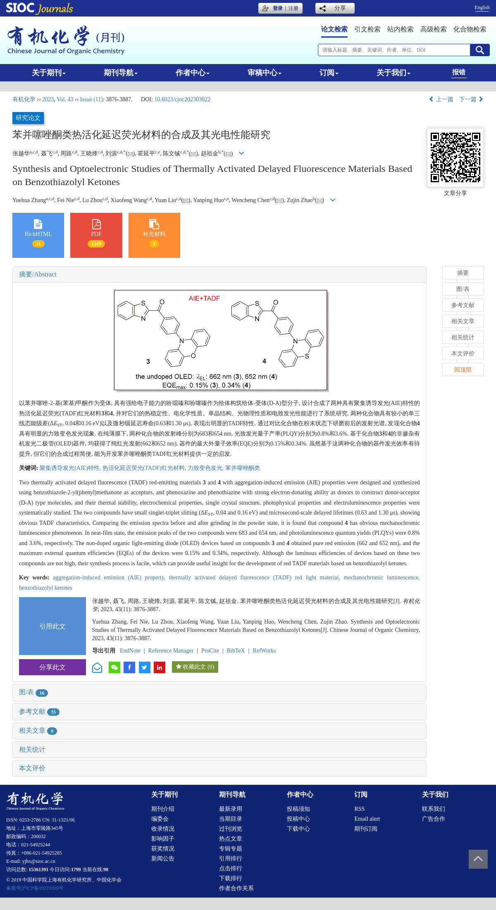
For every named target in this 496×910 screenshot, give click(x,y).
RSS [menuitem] (359, 809)
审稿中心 (264, 73)
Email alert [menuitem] (367, 819)
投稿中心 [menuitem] (298, 819)
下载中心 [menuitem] (298, 829)
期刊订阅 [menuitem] (365, 829)
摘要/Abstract (38, 274)
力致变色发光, (206, 468)
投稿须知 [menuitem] (298, 809)
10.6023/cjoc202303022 (182, 99)
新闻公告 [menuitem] (162, 858)
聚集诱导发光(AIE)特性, (71, 468)
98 (105, 869)
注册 (293, 8)
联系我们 (433, 809)
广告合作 (433, 819)
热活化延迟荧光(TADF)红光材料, (145, 468)
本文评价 (32, 768)
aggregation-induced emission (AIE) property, (111, 577)
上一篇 (441, 99)
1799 (76, 869)
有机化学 (24, 99)
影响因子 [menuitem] (162, 839)
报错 (458, 72)
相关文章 (38, 730)
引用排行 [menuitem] (230, 858)
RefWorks (264, 651)
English (482, 7)
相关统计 (32, 749)
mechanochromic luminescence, (381, 577)
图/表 (33, 692)
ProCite (210, 651)
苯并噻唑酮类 (242, 468)
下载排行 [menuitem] (230, 878)
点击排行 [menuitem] (230, 868)
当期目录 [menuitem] (230, 819)
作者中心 (193, 73)
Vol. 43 (65, 99)
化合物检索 (469, 29)
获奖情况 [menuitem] (162, 849)
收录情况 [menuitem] (162, 829)
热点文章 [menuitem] (230, 839)
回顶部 (463, 370)
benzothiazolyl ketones (45, 588)
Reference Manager (170, 651)
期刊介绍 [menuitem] (162, 809)
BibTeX (236, 651)
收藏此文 (194, 667)
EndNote (130, 651)
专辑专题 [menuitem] (230, 849)
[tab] (219, 274)
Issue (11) (91, 99)
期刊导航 (121, 73)
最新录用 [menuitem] (230, 809)
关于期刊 (49, 73)
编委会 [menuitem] (160, 819)
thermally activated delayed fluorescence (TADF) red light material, (256, 577)
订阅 (329, 73)
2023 (48, 99)
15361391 (38, 869)
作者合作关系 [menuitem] (236, 888)
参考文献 (39, 711)
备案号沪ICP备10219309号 (35, 888)
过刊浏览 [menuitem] (230, 829)
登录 (278, 8)
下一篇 (471, 99)
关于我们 (393, 73)
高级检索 (433, 29)
